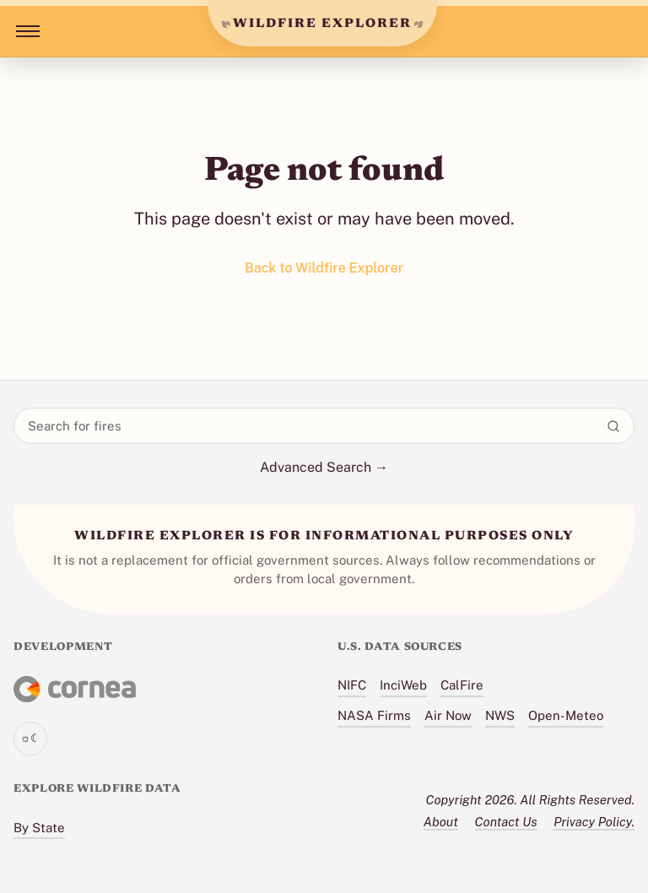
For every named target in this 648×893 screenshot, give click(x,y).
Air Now (448, 715)
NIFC (352, 685)
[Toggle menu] (24, 31)
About (441, 822)
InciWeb (403, 685)
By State (39, 827)
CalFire (461, 685)
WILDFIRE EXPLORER (322, 24)
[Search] (613, 426)
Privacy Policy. (594, 822)
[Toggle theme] (30, 738)
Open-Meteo (565, 715)
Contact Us (506, 822)
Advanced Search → (324, 467)
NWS (500, 715)
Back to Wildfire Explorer (324, 268)
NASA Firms (374, 715)
